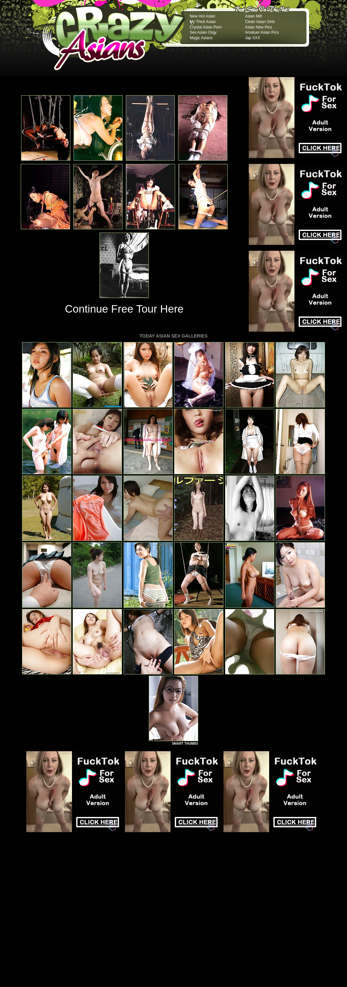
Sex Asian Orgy (203, 32)
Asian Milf (253, 16)
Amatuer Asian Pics (262, 32)
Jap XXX (252, 38)
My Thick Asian (203, 21)
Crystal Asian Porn (206, 27)
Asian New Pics (258, 27)
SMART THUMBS (185, 743)
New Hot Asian (202, 16)
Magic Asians (201, 38)
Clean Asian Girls (260, 21)
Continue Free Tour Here (124, 309)
